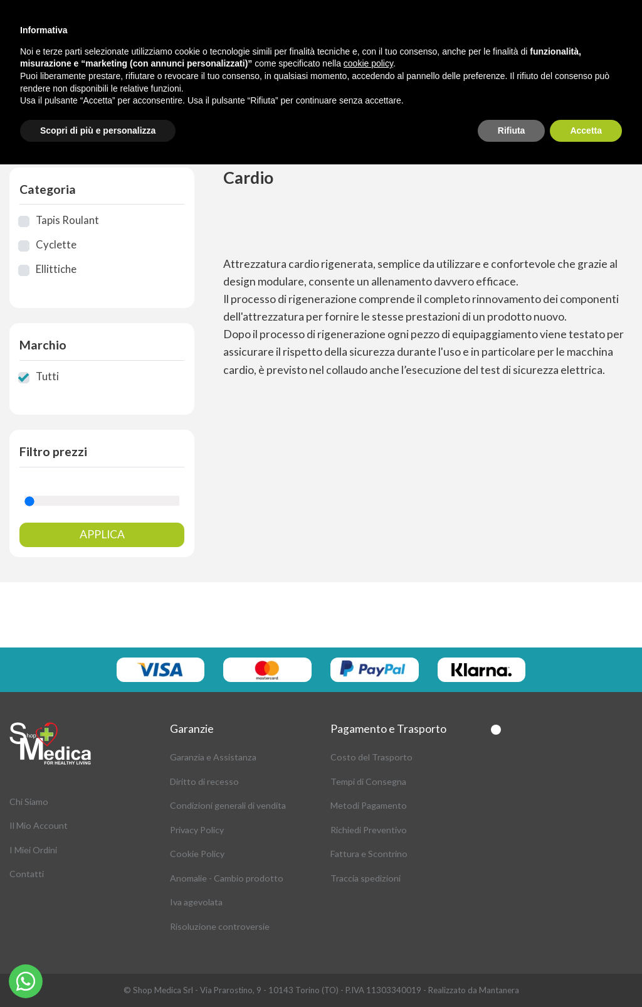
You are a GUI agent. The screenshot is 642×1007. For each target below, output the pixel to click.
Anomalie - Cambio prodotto (226, 878)
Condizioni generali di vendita (228, 805)
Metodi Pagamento (368, 805)
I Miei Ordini (33, 849)
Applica (102, 534)
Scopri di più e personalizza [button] (97, 130)
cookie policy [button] (368, 63)
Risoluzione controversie (220, 926)
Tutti (47, 376)
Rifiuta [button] (511, 130)
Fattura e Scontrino (369, 853)
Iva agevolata (196, 902)
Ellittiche (56, 269)
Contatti (26, 873)
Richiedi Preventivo (368, 829)
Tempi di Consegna (368, 781)
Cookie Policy (197, 853)
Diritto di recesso (204, 781)
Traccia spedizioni (365, 878)
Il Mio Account (38, 825)
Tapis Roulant (67, 220)
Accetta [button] (586, 130)
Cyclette (56, 244)
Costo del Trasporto (371, 757)
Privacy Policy (197, 829)
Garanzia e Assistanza (213, 757)
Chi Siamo (28, 801)
